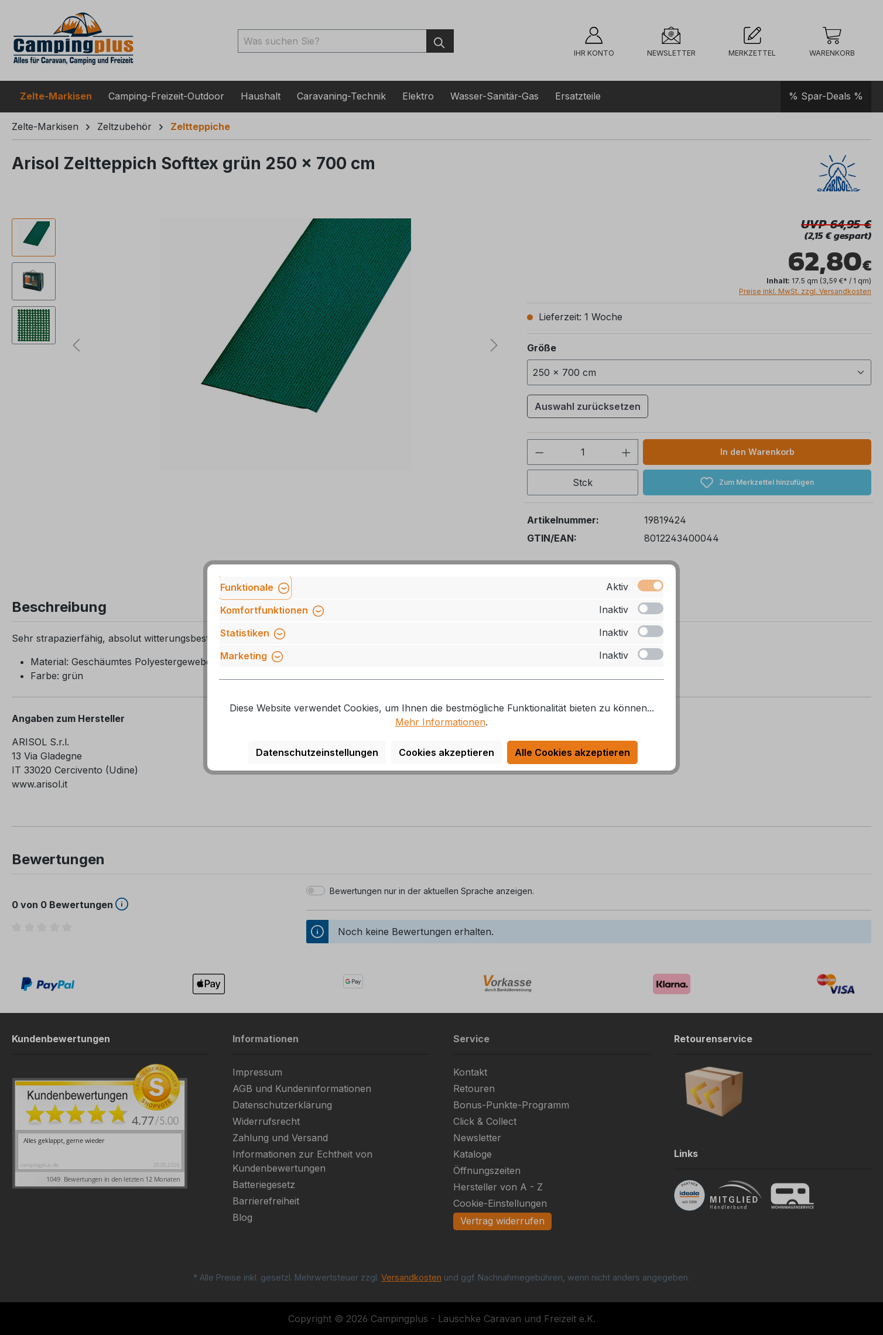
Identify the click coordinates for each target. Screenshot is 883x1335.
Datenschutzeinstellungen (317, 752)
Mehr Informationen (440, 722)
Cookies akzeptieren (446, 752)
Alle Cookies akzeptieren (572, 752)
